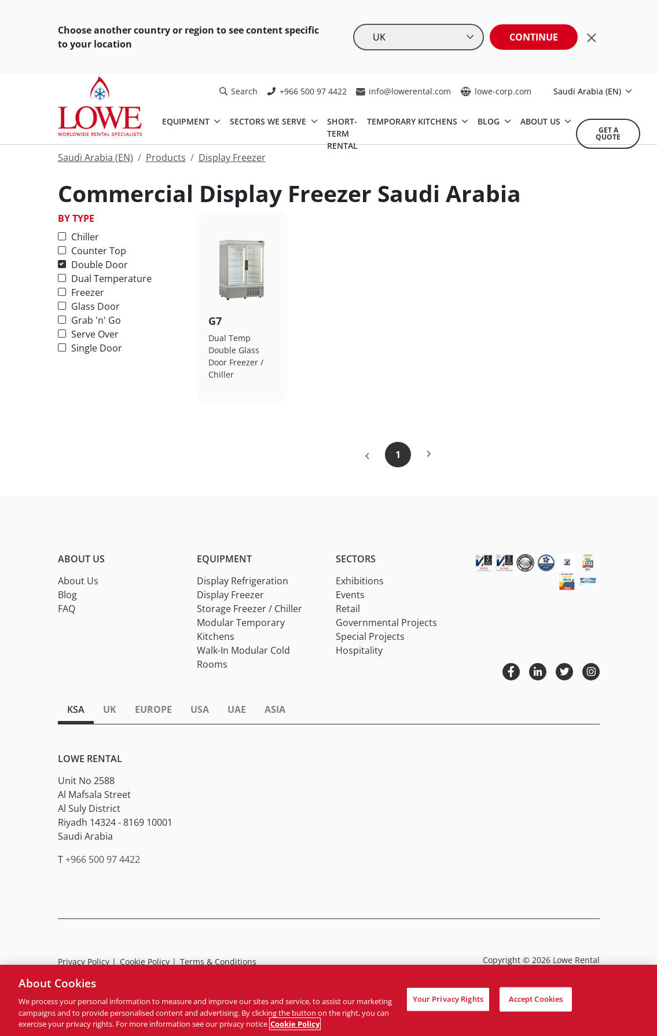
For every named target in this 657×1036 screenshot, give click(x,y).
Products (166, 157)
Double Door (93, 264)
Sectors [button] (356, 559)
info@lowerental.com (403, 91)
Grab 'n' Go (89, 320)
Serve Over (88, 334)
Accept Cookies (536, 999)
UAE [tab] (236, 709)
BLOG (490, 121)
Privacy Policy (87, 961)
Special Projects (370, 636)
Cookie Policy (148, 961)
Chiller (78, 236)
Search (238, 91)
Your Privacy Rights (448, 999)
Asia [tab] (275, 709)
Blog (67, 594)
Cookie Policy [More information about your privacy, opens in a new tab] (295, 1024)
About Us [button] (81, 559)
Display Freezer (232, 157)
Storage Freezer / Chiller (249, 608)
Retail (348, 608)
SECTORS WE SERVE (269, 121)
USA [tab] (199, 709)
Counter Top (92, 250)
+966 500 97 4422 (307, 91)
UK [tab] (109, 709)
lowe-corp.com (495, 91)
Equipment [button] (224, 559)
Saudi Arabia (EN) (588, 91)
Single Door (90, 348)
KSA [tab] (76, 709)
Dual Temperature (105, 278)
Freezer (81, 292)
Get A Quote (608, 133)
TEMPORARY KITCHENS (413, 121)
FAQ (66, 608)
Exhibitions (360, 580)
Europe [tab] (153, 709)
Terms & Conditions (218, 961)
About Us (78, 580)
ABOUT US (541, 121)
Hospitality (359, 650)
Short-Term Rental (342, 133)
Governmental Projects (386, 622)
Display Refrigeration (242, 580)
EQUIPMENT (187, 121)
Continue (533, 37)
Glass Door (89, 306)
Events (350, 594)
